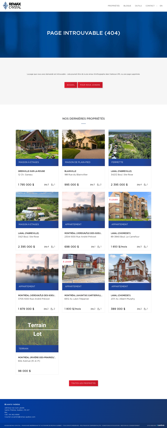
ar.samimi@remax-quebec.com (23, 417)
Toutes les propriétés (83, 383)
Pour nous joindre (90, 85)
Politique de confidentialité (90, 425)
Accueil (71, 85)
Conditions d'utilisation (110, 425)
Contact (150, 6)
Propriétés (114, 6)
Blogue (127, 6)
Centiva (160, 425)
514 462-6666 (14, 414)
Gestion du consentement (130, 425)
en (161, 6)
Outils (138, 6)
